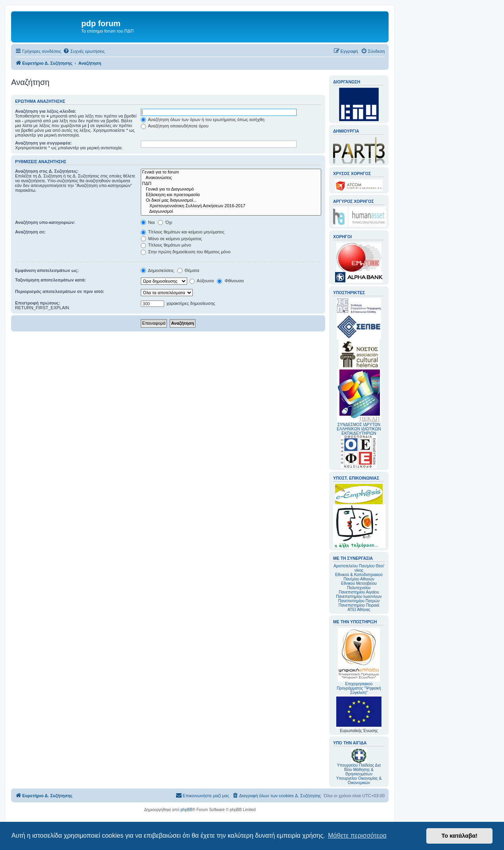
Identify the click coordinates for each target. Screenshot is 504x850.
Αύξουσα (202, 280)
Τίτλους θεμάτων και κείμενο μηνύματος (183, 231)
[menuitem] (84, 51)
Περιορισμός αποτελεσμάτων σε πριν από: (59, 291)
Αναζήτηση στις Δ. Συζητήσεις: (47, 171)
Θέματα (188, 270)
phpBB (186, 810)
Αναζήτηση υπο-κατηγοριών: (45, 222)
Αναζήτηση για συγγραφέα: (43, 143)
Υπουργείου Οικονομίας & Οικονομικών (359, 780)
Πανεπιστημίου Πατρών (359, 601)
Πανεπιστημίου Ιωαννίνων (358, 596)
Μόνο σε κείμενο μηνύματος (171, 238)
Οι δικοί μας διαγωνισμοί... (231, 200)
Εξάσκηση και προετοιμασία (231, 195)
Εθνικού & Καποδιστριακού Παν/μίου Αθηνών (359, 576)
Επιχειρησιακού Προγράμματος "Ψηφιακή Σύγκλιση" (359, 661)
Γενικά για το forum (231, 172)
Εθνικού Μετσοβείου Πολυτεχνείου (359, 585)
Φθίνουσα (230, 280)
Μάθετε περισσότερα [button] (357, 835)
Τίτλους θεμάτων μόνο (166, 245)
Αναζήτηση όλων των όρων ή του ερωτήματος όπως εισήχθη (202, 119)
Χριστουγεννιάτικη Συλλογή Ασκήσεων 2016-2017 (231, 206)
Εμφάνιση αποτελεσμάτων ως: (47, 270)
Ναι (148, 222)
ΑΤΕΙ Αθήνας (358, 609)
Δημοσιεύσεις (157, 270)
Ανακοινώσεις (231, 178)
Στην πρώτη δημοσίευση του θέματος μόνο (186, 251)
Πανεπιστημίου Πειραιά (359, 605)
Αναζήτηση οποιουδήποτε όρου (175, 125)
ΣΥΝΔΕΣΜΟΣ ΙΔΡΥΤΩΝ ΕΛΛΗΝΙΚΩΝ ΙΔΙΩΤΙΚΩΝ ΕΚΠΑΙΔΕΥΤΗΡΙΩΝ (359, 429)
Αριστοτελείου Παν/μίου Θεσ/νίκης (358, 568)
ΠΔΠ (231, 184)
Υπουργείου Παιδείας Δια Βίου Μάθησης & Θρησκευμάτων (359, 769)
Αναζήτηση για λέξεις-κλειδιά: (45, 111)
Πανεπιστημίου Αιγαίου (359, 592)
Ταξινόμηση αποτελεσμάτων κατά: (50, 280)
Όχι (165, 222)
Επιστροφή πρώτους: (37, 303)
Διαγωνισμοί (231, 211)
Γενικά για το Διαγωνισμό (231, 189)
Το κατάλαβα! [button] (459, 836)
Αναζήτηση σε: (30, 231)
